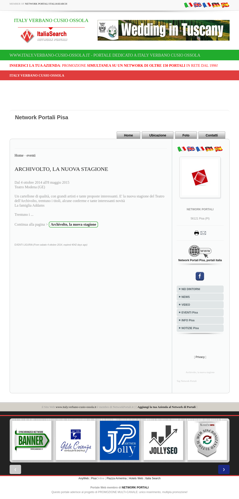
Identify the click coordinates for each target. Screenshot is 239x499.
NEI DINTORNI (190, 289)
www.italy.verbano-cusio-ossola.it (76, 407)
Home (128, 135)
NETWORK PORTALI (135, 487)
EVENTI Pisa (189, 312)
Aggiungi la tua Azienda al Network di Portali (166, 407)
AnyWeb (83, 478)
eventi (31, 155)
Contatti (212, 135)
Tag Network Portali (187, 381)
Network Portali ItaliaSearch (46, 3)
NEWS (185, 297)
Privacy (200, 357)
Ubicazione (157, 135)
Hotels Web (136, 478)
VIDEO (185, 304)
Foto (185, 135)
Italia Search (153, 478)
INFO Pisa (188, 320)
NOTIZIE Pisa (190, 328)
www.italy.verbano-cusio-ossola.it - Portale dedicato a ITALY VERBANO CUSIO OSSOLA (105, 55)
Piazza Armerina (116, 478)
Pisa (93, 478)
